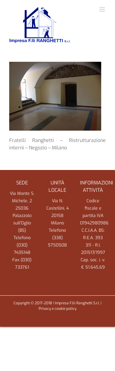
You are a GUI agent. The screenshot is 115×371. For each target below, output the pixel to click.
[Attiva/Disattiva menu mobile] (102, 9)
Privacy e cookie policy (57, 308)
